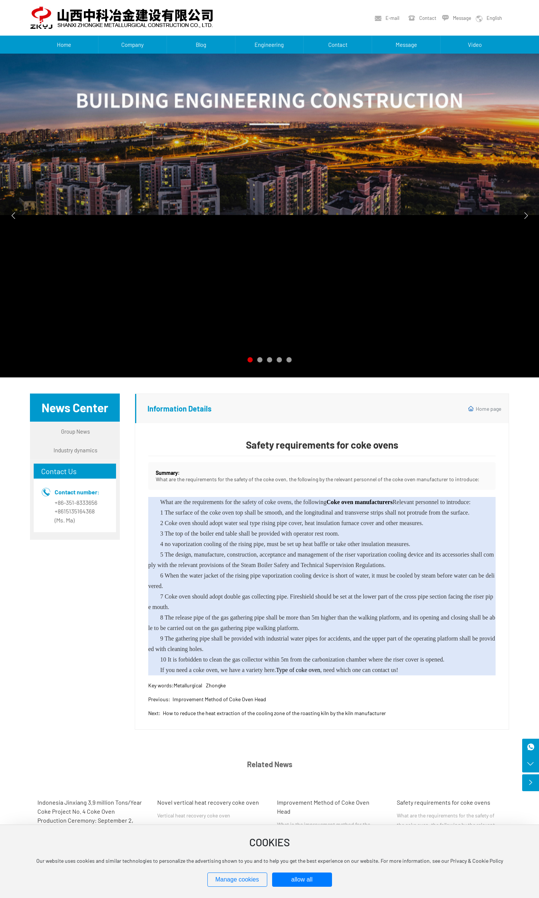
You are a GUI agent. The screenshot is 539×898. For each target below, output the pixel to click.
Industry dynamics (75, 450)
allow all (302, 879)
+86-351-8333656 (76, 502)
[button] (250, 359)
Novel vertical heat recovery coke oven (208, 802)
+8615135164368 (75, 511)
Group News (75, 431)
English (494, 18)
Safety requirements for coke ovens (443, 802)
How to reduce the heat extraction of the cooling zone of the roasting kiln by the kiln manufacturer (274, 713)
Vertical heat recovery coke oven (193, 815)
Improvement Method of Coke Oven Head (219, 699)
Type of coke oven (298, 670)
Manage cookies (237, 879)
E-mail (392, 18)
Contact (427, 18)
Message (462, 18)
